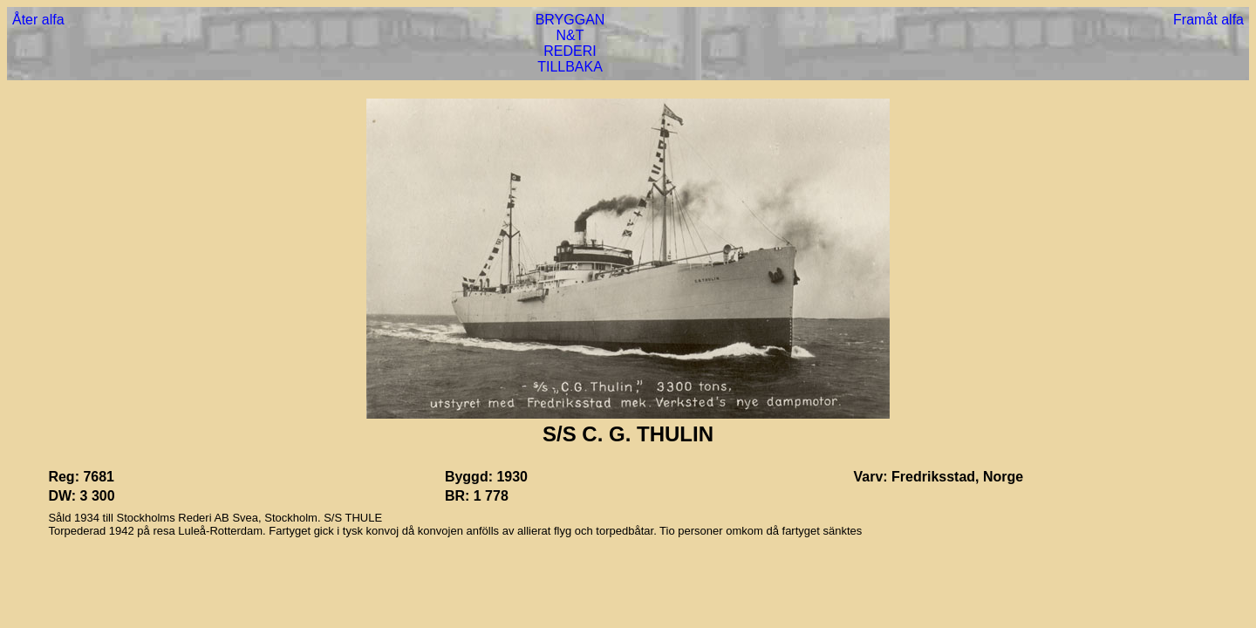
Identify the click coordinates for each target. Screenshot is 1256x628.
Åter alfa (38, 19)
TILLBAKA (570, 66)
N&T (570, 35)
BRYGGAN (570, 19)
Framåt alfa (1208, 19)
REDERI (569, 51)
